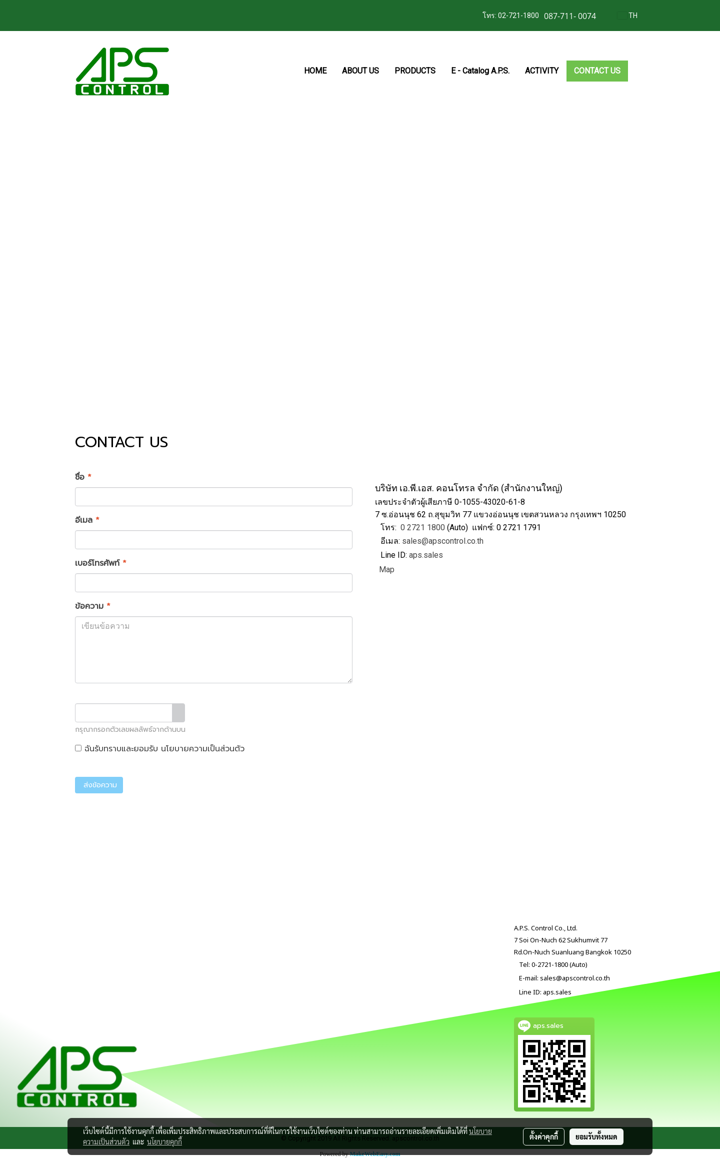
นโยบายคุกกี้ (164, 1141)
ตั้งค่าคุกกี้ (544, 1136)
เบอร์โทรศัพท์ (100, 563)
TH (628, 16)
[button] (637, 71)
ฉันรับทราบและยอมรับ (159, 749)
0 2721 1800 (422, 527)
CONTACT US (597, 71)
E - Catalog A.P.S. (480, 71)
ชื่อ (83, 477)
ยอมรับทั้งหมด (597, 1136)
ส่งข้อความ (99, 785)
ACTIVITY (541, 71)
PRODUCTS (415, 71)
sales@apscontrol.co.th (443, 541)
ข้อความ (92, 606)
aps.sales (426, 555)
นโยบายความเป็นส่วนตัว (202, 749)
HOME (315, 71)
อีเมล (87, 520)
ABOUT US (360, 71)
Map (386, 569)
